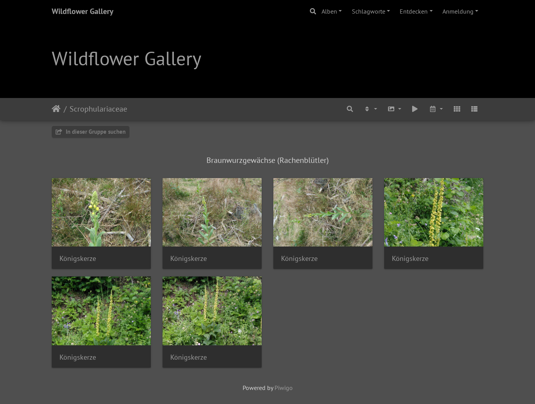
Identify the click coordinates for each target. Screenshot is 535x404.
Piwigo (283, 388)
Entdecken (414, 11)
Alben (329, 11)
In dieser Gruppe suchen (91, 131)
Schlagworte (368, 11)
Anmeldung (458, 11)
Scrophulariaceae (98, 109)
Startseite (56, 109)
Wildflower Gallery (83, 11)
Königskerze (77, 258)
